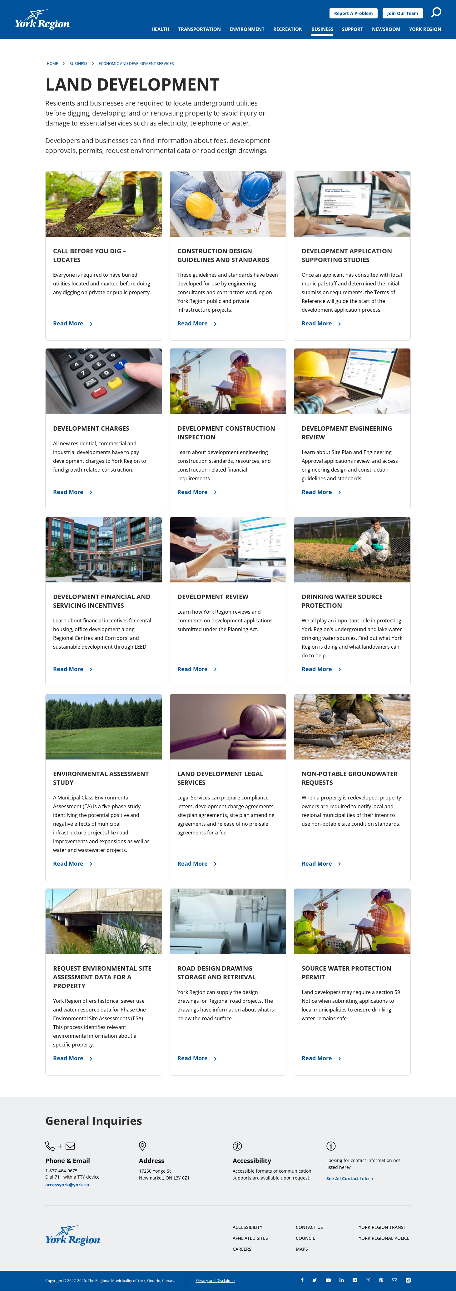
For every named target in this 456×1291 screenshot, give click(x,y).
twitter (314, 1280)
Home (52, 63)
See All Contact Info (347, 1178)
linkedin (342, 1280)
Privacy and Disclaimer (215, 1280)
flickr (355, 1280)
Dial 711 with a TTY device (72, 1177)
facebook (302, 1280)
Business (78, 63)
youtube (328, 1280)
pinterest (381, 1280)
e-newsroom (394, 1280)
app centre (408, 1280)
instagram (368, 1280)
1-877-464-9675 (61, 1171)
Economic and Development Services (136, 63)
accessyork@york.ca (67, 1185)
